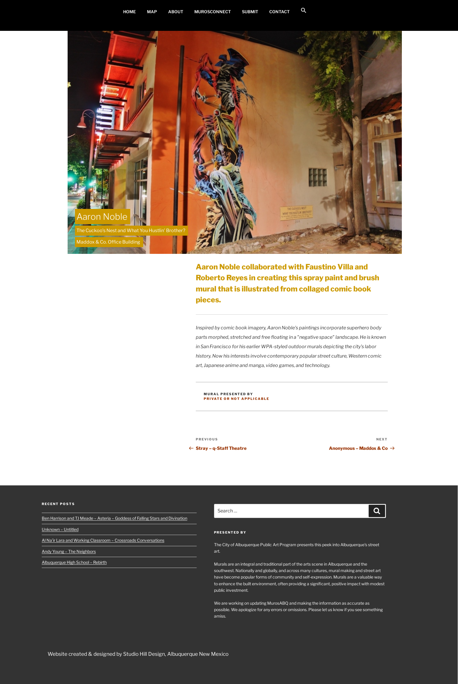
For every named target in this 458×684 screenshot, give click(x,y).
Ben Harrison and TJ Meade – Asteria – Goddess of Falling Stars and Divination (114, 518)
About (175, 11)
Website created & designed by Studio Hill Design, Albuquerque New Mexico (138, 654)
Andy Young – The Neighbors (69, 551)
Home (129, 11)
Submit (250, 11)
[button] (303, 10)
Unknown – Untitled (60, 529)
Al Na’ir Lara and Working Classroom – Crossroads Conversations (103, 540)
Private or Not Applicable (236, 399)
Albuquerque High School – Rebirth (74, 562)
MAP (152, 11)
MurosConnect (212, 11)
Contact (279, 11)
